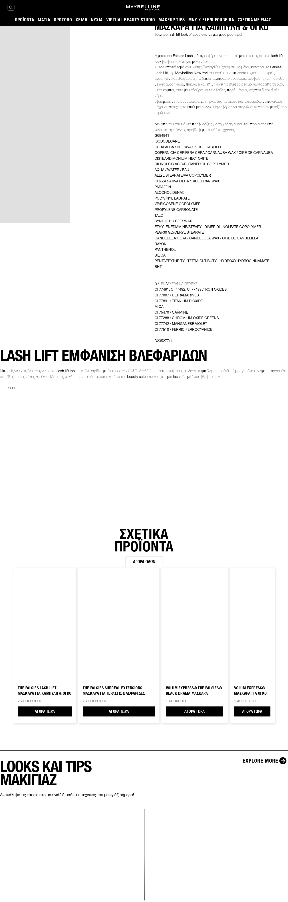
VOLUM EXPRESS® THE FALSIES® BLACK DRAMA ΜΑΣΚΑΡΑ (194, 691)
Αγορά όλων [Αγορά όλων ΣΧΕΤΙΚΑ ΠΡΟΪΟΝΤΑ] (144, 561)
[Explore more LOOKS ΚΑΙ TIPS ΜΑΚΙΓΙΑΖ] (265, 761)
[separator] (8, 388)
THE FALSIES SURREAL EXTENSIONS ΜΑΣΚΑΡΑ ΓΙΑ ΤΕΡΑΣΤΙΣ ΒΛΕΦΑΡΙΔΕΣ (114, 691)
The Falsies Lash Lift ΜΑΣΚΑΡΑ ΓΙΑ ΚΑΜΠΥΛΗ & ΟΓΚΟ (45, 691)
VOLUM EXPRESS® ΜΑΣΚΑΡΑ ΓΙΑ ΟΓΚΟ (250, 691)
